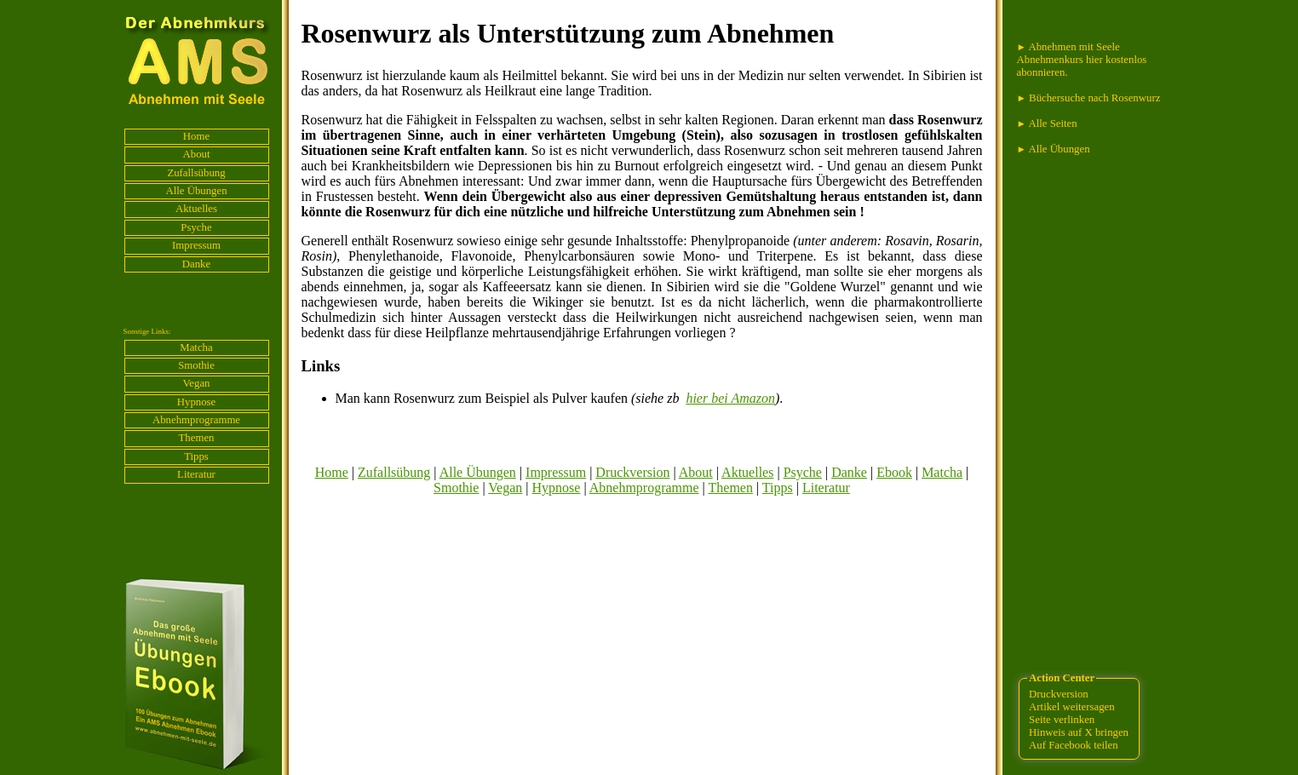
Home (196, 136)
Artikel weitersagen (1072, 707)
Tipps (196, 456)
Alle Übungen (196, 191)
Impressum (196, 245)
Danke (196, 264)
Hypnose (196, 402)
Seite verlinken (1061, 720)
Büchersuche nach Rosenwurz (1089, 98)
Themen (197, 438)
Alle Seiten (1047, 123)
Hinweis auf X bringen (1079, 732)
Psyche (196, 227)
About (196, 154)
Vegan (196, 383)
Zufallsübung (196, 173)
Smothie (196, 365)
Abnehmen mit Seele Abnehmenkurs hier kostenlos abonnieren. (1082, 59)
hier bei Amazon (730, 398)
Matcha (196, 347)
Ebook (894, 472)
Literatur (196, 474)
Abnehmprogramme (196, 420)
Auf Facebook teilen (1073, 745)
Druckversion (632, 472)
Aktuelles (196, 209)
